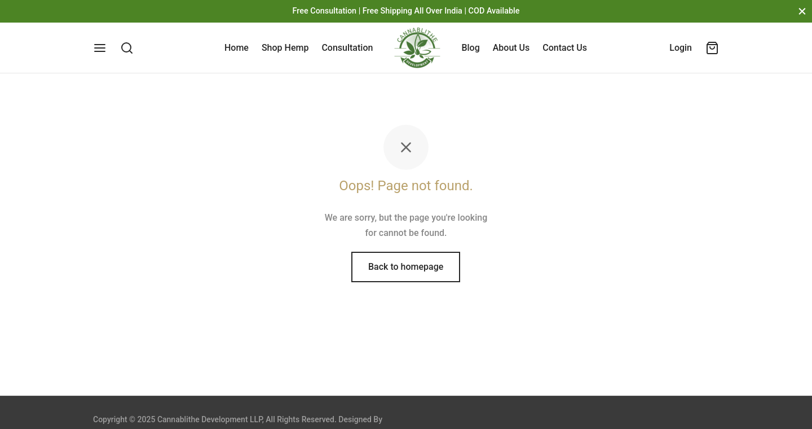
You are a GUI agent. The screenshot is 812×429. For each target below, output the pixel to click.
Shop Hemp (285, 47)
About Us (511, 47)
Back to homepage (405, 266)
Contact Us (564, 47)
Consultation (347, 47)
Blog (470, 47)
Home (236, 47)
